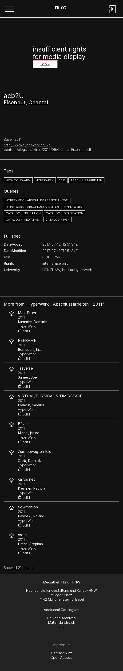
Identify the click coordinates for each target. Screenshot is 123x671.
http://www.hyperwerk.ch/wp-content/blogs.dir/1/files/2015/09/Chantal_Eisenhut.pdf (47, 147)
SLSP (61, 627)
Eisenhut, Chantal (26, 102)
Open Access (61, 657)
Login (45, 64)
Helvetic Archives (61, 618)
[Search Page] (60, 8)
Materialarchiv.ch (61, 622)
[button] (9, 9)
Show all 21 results (18, 567)
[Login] (111, 13)
